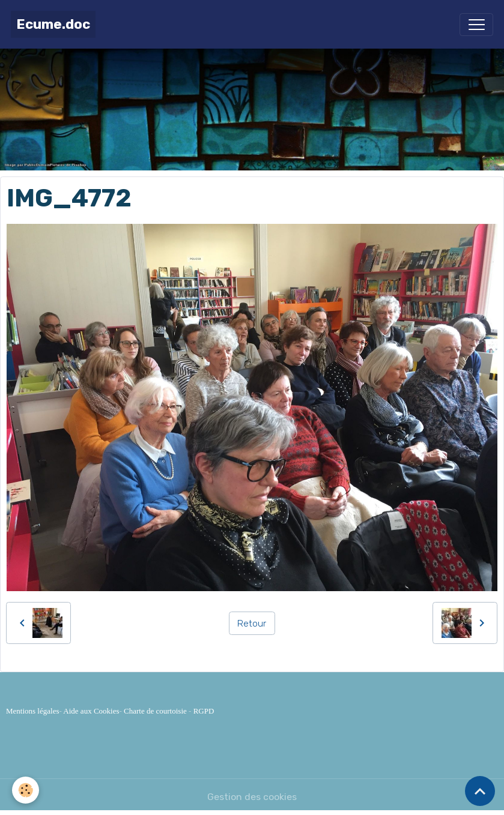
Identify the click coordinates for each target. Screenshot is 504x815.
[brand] (53, 24)
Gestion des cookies (252, 796)
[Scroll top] (480, 791)
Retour (251, 623)
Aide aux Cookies (91, 710)
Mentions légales (32, 710)
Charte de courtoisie (155, 710)
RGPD (203, 710)
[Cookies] (25, 790)
